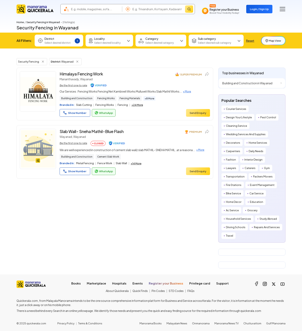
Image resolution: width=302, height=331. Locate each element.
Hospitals (119, 283)
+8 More (149, 98)
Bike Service (233, 193)
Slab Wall (121, 163)
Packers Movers (263, 176)
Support (222, 283)
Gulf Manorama (275, 323)
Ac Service (232, 210)
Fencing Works (106, 98)
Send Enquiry (198, 112)
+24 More (137, 104)
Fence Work (104, 163)
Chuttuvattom (252, 323)
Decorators (233, 142)
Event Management (262, 185)
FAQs (190, 291)
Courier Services (236, 108)
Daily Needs (256, 151)
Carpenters (233, 151)
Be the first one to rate (73, 85)
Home (20, 22)
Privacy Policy (65, 323)
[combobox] (95, 9)
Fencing (123, 104)
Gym (267, 168)
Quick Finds (140, 291)
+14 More (136, 163)
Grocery (252, 210)
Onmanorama (201, 323)
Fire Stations (233, 185)
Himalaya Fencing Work (81, 73)
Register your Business (166, 283)
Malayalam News (177, 323)
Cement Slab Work (108, 156)
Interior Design (253, 159)
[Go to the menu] (282, 9)
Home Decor (233, 201)
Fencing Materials (130, 98)
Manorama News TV (226, 323)
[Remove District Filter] (77, 62)
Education (256, 201)
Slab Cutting (84, 104)
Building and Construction (76, 98)
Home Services (258, 142)
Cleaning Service (236, 125)
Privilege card (199, 283)
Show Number (74, 112)
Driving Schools (235, 227)
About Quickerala (117, 291)
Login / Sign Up (259, 9)
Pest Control (268, 117)
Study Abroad (268, 218)
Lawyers (231, 168)
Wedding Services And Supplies (246, 134)
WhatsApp (103, 113)
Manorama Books (151, 323)
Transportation (235, 176)
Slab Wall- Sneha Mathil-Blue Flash (92, 131)
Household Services (238, 218)
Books (76, 283)
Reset (250, 40)
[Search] (189, 9)
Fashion (231, 159)
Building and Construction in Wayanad (247, 83)
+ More (187, 91)
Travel (229, 235)
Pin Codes (158, 291)
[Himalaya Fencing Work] (38, 91)
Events (137, 283)
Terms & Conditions (90, 323)
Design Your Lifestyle (239, 117)
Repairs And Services (267, 227)
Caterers (250, 168)
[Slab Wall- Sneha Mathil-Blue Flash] (38, 149)
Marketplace (96, 283)
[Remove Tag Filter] (43, 62)
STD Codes (176, 291)
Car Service (256, 193)
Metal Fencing (85, 163)
